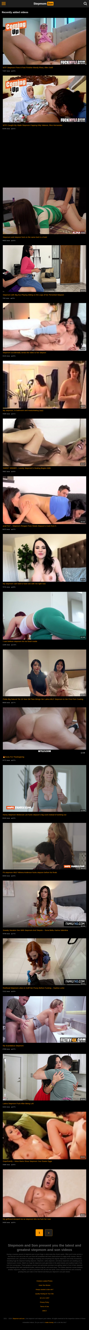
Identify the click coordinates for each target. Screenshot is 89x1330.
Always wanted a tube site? (44, 1289)
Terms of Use (44, 1306)
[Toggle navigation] (3, 3)
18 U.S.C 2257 (44, 1298)
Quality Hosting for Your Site (44, 1294)
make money (49, 1322)
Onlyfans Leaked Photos (45, 1281)
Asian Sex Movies (44, 1285)
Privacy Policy (44, 1302)
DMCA (44, 1311)
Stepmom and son (18, 1318)
